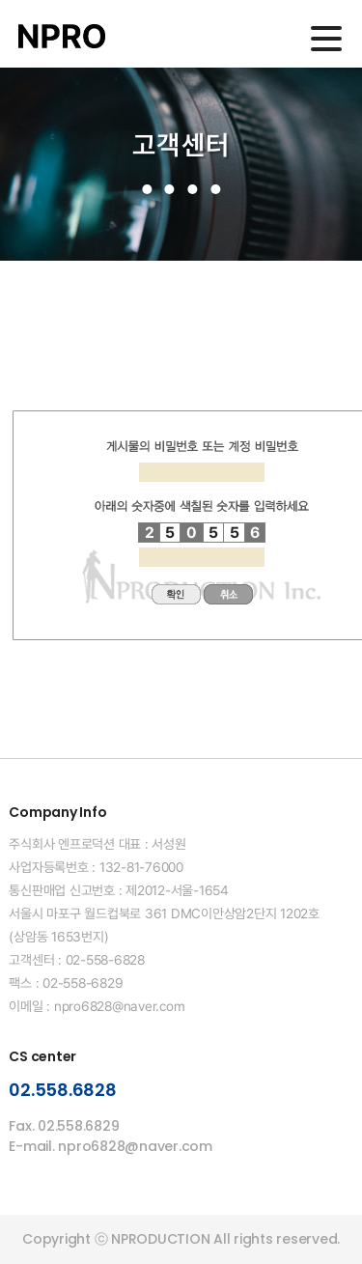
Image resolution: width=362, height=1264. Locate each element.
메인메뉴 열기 (326, 38)
